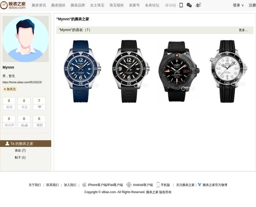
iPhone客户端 (94, 185)
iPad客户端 (115, 185)
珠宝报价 (117, 5)
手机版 (164, 185)
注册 (252, 5)
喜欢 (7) (20, 150)
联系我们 (52, 185)
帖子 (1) (20, 157)
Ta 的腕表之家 (19, 144)
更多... (243, 30)
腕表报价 (58, 5)
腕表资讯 (39, 5)
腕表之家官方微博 (215, 185)
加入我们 (70, 185)
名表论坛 (152, 5)
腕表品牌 (78, 5)
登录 (236, 5)
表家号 (134, 5)
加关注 (10, 89)
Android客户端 (140, 185)
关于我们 (35, 185)
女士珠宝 (97, 5)
